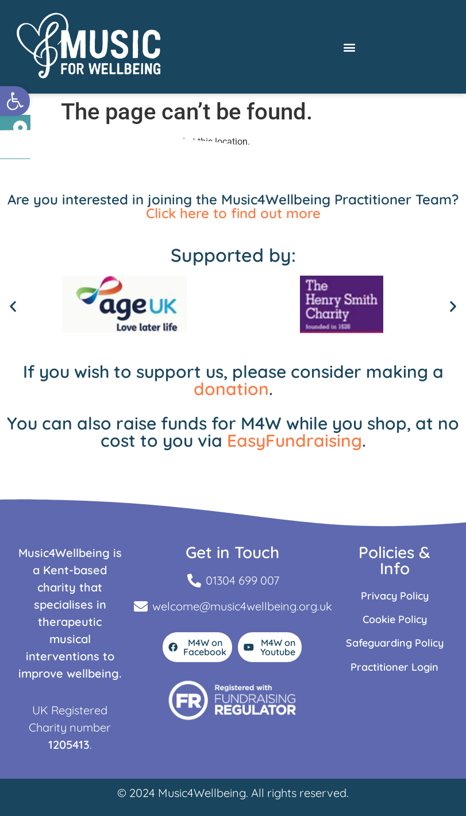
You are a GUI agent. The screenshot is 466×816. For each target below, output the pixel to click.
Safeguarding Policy (395, 642)
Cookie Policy (395, 619)
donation (231, 389)
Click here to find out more (233, 213)
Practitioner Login (394, 667)
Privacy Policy (395, 595)
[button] (15, 101)
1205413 (69, 744)
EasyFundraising (294, 440)
